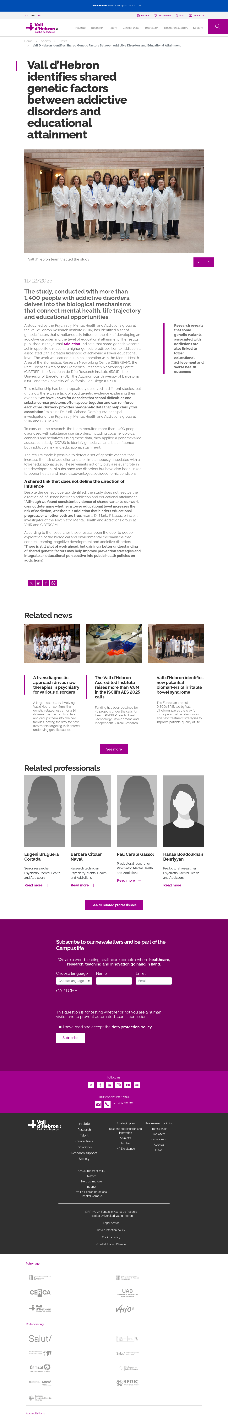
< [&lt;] (198, 262)
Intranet (91, 1186)
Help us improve (91, 1181)
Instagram (118, 1084)
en (33, 15)
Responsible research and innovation (125, 1130)
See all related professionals (114, 905)
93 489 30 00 (123, 1103)
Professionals (158, 1128)
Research (97, 28)
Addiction (72, 344)
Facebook (46, 582)
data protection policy (132, 1027)
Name (101, 973)
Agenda (159, 1144)
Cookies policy (111, 1237)
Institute (84, 1124)
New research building (159, 1123)
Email (140, 973)
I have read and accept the (107, 1027)
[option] (114, 209)
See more (114, 749)
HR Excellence (126, 1148)
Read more (33, 885)
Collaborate (158, 1139)
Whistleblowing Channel (111, 1244)
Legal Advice (111, 1222)
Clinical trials (131, 28)
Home (28, 41)
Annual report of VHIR (91, 1170)
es (39, 15)
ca (26, 15)
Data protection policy (111, 1230)
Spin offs (125, 1138)
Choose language (72, 973)
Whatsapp (53, 582)
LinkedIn (38, 582)
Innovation (151, 28)
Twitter (31, 582)
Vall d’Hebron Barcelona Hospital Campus (91, 1193)
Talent (113, 28)
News (63, 41)
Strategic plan (126, 1123)
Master (91, 1176)
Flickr (137, 1084)
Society (198, 28)
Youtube (127, 1084)
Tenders (126, 1143)
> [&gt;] (209, 262)
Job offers (159, 1134)
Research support (176, 28)
